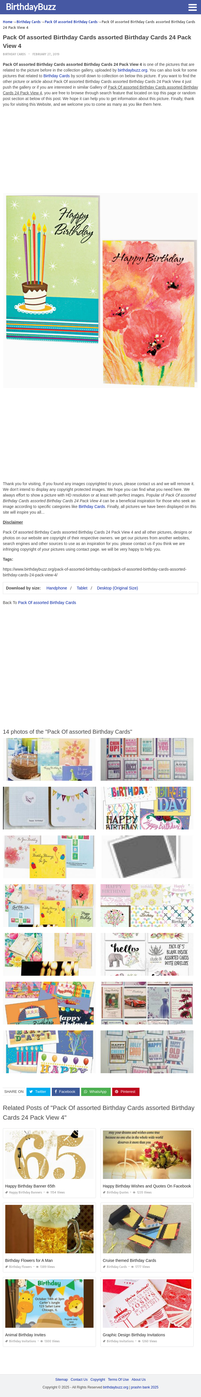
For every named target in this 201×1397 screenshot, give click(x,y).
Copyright (98, 1380)
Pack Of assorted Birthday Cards (47, 602)
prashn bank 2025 (144, 1387)
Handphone (56, 588)
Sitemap (61, 1380)
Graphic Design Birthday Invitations (134, 1335)
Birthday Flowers (18, 1267)
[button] (192, 7)
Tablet (82, 588)
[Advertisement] (100, 151)
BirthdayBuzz (31, 6)
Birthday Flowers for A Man (29, 1260)
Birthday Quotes (116, 1192)
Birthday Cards (14, 54)
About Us (138, 1380)
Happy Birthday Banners (23, 1192)
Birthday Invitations (20, 1341)
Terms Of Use (118, 1380)
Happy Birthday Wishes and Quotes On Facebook (147, 1186)
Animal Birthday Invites (25, 1335)
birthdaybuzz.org (132, 70)
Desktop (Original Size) (117, 588)
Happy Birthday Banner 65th (30, 1186)
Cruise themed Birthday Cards (129, 1260)
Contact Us (79, 1380)
